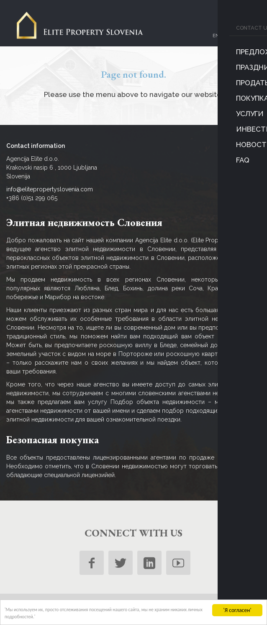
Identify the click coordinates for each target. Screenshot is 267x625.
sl (223, 38)
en (213, 38)
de (242, 38)
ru (232, 38)
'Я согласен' (237, 606)
